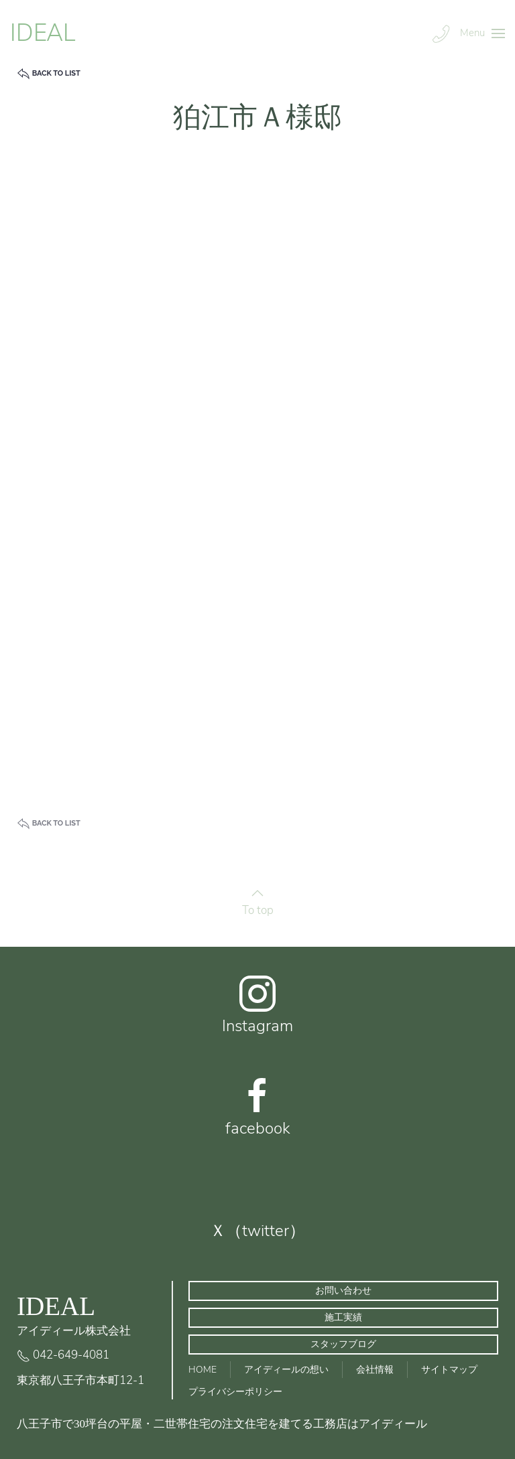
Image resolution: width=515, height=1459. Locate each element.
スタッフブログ (343, 1344)
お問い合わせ (343, 1290)
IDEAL (43, 33)
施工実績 (343, 1317)
